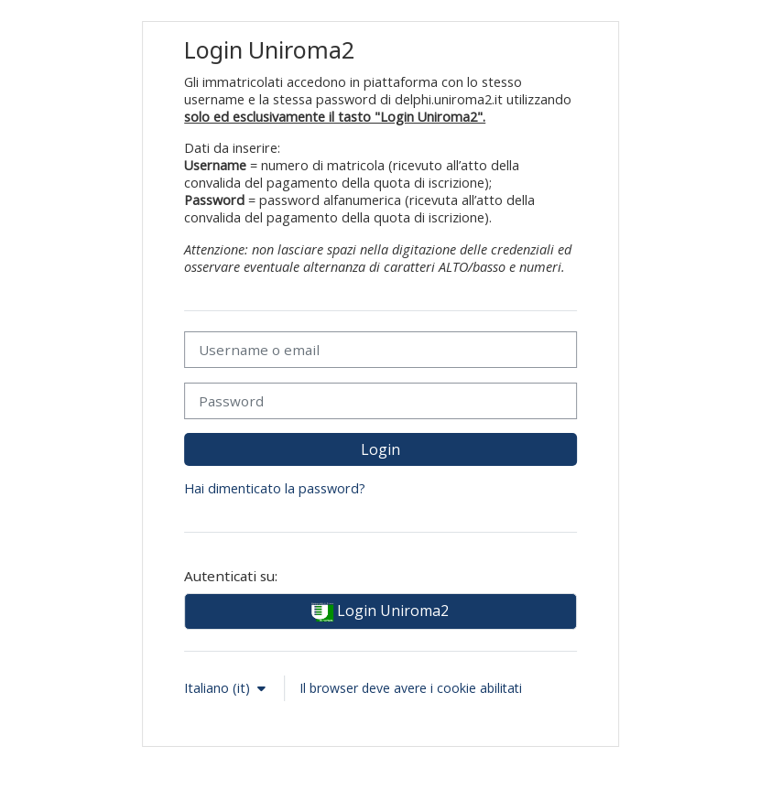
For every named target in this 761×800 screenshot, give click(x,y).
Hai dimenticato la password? (274, 488)
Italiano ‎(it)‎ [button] (219, 688)
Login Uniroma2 (380, 611)
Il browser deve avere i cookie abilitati (410, 688)
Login (380, 449)
